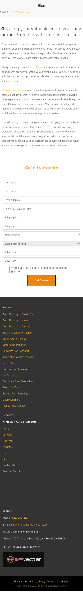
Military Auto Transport (15, 338)
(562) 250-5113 (20, 517)
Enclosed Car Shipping (15, 393)
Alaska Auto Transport (15, 405)
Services (7, 434)
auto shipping (24, 104)
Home (6, 428)
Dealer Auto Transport (15, 363)
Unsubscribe (21, 581)
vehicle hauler (22, 127)
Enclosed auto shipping (14, 90)
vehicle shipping (39, 67)
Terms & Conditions (14, 471)
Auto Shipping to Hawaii (16, 320)
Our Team (8, 440)
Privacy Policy (37, 581)
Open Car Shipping (13, 399)
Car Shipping (10, 375)
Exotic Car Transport (14, 387)
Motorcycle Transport (15, 344)
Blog (5, 459)
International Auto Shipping (18, 332)
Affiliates (8, 446)
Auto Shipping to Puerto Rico (19, 314)
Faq (5, 453)
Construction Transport (16, 369)
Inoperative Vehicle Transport (19, 356)
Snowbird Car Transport (16, 350)
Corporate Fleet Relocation (18, 381)
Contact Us (9, 465)
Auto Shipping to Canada (16, 326)
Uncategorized (21, 11)
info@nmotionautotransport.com (29, 524)
